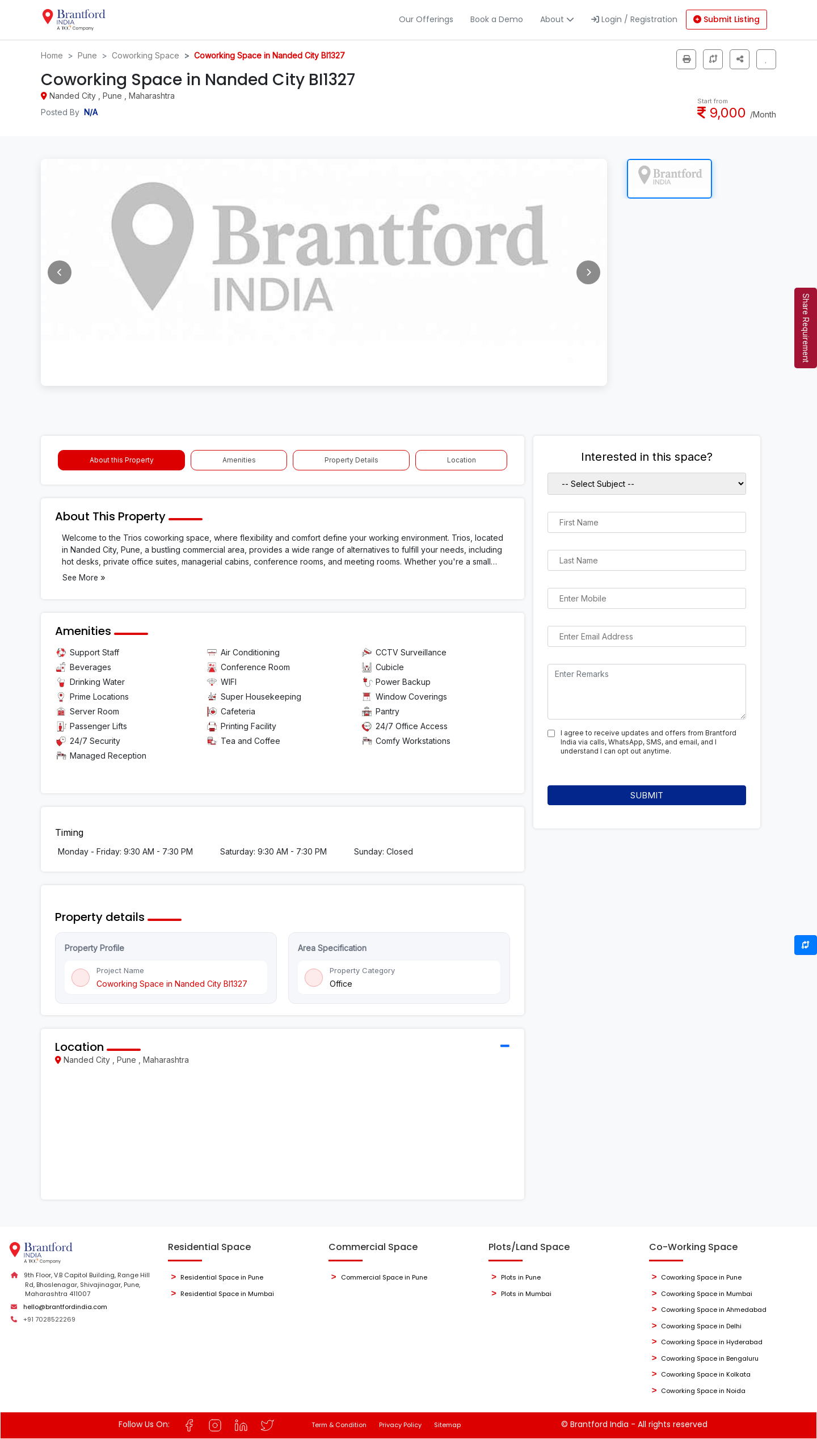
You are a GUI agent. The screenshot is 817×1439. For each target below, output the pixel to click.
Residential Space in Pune (221, 1277)
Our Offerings (426, 19)
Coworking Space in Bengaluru (710, 1358)
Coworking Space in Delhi (701, 1326)
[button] (739, 59)
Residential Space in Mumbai (227, 1293)
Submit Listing (726, 19)
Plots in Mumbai (526, 1293)
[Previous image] (59, 272)
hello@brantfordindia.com (65, 1306)
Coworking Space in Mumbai (706, 1293)
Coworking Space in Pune (701, 1277)
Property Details (351, 460)
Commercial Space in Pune (384, 1277)
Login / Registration (634, 19)
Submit (646, 795)
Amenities (239, 460)
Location (461, 460)
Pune (87, 55)
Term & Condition (339, 1424)
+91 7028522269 (49, 1319)
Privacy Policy (400, 1424)
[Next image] (588, 272)
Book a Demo (496, 19)
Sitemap (447, 1424)
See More (84, 577)
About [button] (557, 19)
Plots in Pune (521, 1277)
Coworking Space (145, 55)
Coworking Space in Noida (703, 1390)
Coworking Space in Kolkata (706, 1374)
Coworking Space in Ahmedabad (714, 1309)
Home (52, 55)
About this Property (122, 460)
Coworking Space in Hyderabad (712, 1342)
